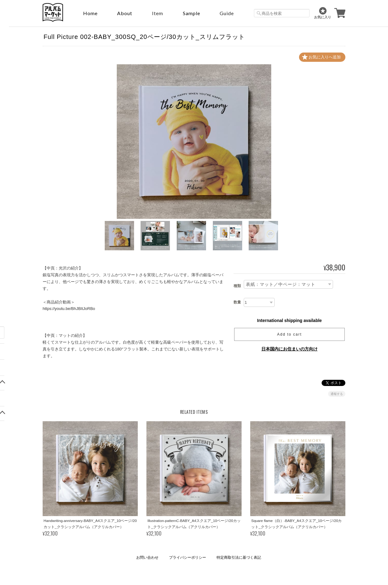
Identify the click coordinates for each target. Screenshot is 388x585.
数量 (237, 302)
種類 (237, 286)
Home (90, 13)
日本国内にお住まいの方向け (289, 348)
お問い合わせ (147, 557)
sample (191, 13)
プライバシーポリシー (187, 557)
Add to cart (289, 334)
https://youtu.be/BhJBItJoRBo (69, 309)
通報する (337, 394)
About (124, 13)
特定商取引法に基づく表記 (239, 557)
